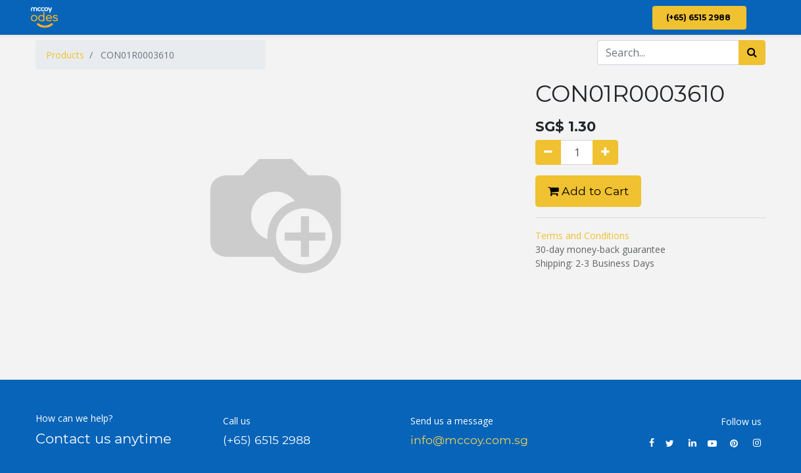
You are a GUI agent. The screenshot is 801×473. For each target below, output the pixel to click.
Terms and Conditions (582, 235)
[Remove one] (548, 152)
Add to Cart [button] (588, 191)
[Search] (752, 52)
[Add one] (605, 152)
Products (65, 55)
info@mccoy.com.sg (469, 440)
